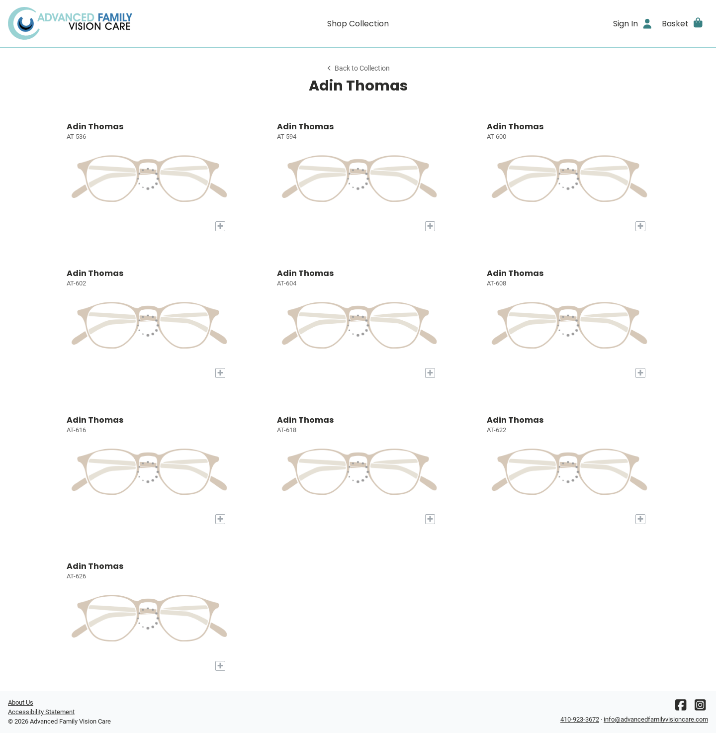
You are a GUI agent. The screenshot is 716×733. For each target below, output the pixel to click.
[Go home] (95, 23)
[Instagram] (700, 707)
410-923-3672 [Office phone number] (579, 719)
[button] (683, 23)
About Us (20, 702)
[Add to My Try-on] (220, 226)
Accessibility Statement (41, 712)
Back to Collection (358, 68)
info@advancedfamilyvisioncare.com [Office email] (656, 719)
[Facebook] (681, 707)
